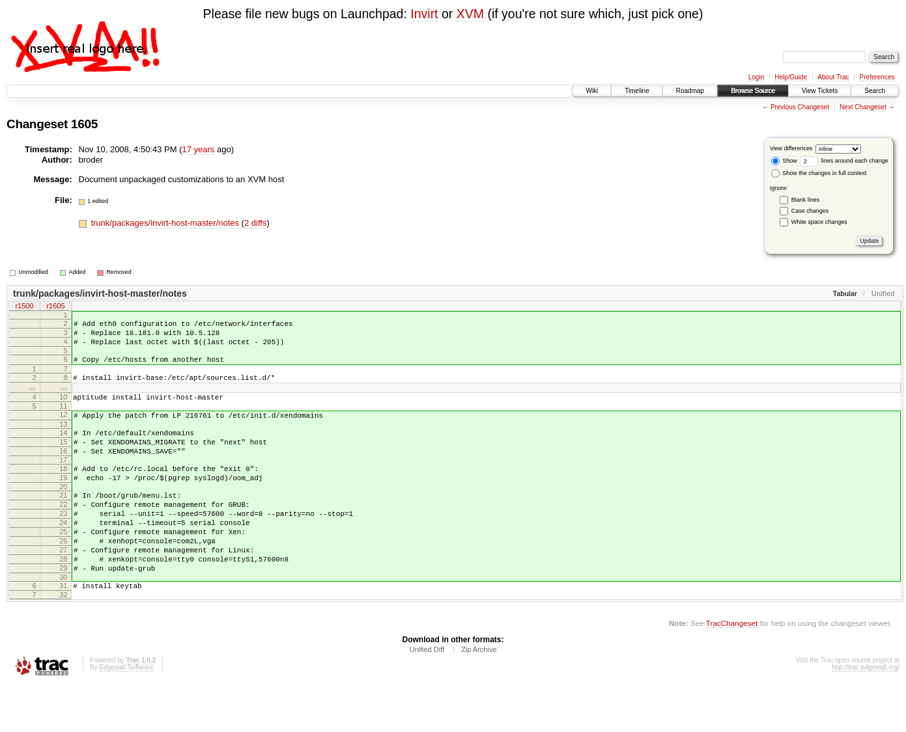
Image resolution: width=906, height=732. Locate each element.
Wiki (592, 90)
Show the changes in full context (819, 173)
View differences (791, 148)
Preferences (877, 77)
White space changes (819, 222)
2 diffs (255, 223)
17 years (198, 149)
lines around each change (844, 160)
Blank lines (805, 200)
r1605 (55, 307)
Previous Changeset (800, 107)
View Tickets (820, 90)
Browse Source (753, 90)
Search (874, 90)
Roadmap (690, 90)
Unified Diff (426, 696)
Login (756, 77)
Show (784, 160)
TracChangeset (731, 670)
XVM (470, 14)
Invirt (424, 14)
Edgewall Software (126, 714)
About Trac (833, 77)
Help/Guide (790, 77)
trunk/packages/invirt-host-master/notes (166, 223)
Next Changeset (863, 107)
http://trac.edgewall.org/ (865, 714)
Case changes (810, 211)
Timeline (637, 90)
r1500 (24, 307)
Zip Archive (478, 696)
